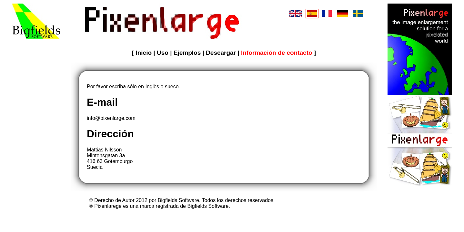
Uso (163, 52)
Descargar (221, 52)
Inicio (144, 52)
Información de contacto (277, 52)
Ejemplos (188, 52)
